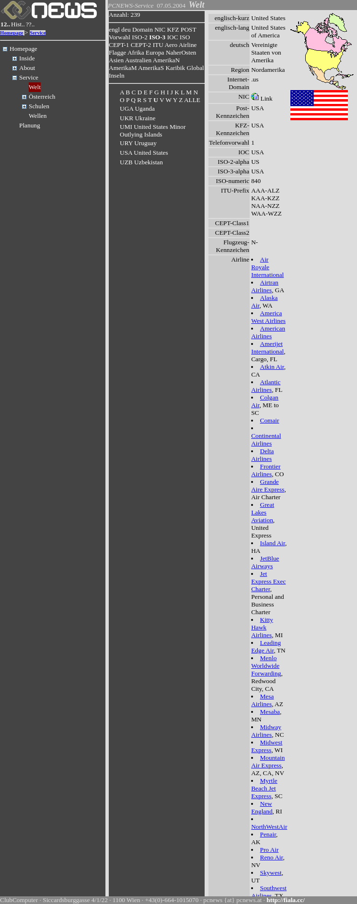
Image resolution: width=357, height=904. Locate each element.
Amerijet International (267, 347)
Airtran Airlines (264, 286)
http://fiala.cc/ (285, 900)
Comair (269, 420)
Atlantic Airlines (265, 385)
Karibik (175, 67)
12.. (5, 24)
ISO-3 (157, 37)
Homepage (11, 32)
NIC (159, 29)
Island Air (272, 543)
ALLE (192, 99)
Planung (29, 125)
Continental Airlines (266, 439)
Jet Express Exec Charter (268, 581)
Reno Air (271, 857)
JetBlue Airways (265, 562)
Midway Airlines (266, 730)
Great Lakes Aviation (262, 512)
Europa (155, 52)
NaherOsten (181, 52)
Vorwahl (119, 37)
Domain (142, 29)
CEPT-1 (119, 44)
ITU (158, 44)
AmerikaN (166, 60)
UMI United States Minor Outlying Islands (152, 130)
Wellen (37, 115)
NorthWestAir (269, 826)
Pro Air (269, 849)
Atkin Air (272, 366)
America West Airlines (268, 316)
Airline (188, 44)
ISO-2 (140, 37)
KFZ (173, 29)
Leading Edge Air (266, 646)
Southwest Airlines (269, 891)
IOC (172, 37)
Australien (138, 60)
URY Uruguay (138, 143)
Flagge (117, 52)
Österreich (42, 96)
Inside (27, 58)
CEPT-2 (141, 44)
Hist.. (18, 24)
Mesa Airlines (262, 700)
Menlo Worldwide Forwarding (266, 665)
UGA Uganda (137, 108)
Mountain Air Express (268, 761)
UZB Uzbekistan (141, 162)
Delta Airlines (262, 454)
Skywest (271, 872)
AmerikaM (123, 67)
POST (188, 29)
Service (38, 32)
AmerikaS (151, 67)
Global (195, 67)
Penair (268, 834)
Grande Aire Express (267, 485)
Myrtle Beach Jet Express (264, 788)
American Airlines (268, 332)
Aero (170, 44)
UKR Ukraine (137, 118)
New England (261, 807)
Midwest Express (266, 746)
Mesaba (270, 711)
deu (125, 29)
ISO (185, 37)
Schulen (39, 106)
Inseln (117, 75)
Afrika (135, 52)
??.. (30, 24)
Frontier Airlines (265, 470)
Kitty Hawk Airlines (262, 627)
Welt (35, 87)
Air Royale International (267, 267)
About (27, 67)
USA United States (144, 152)
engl (114, 29)
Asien (116, 60)
